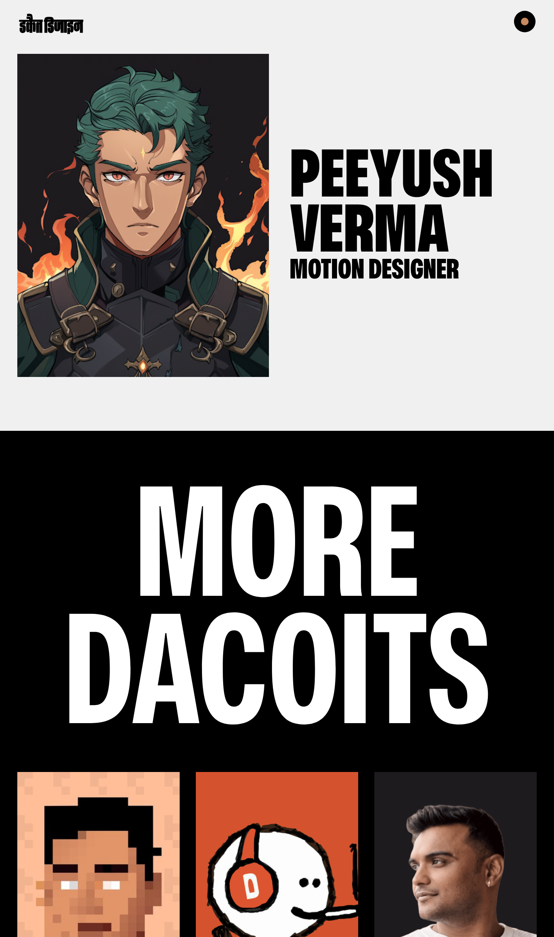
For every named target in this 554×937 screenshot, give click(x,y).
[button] (531, 23)
